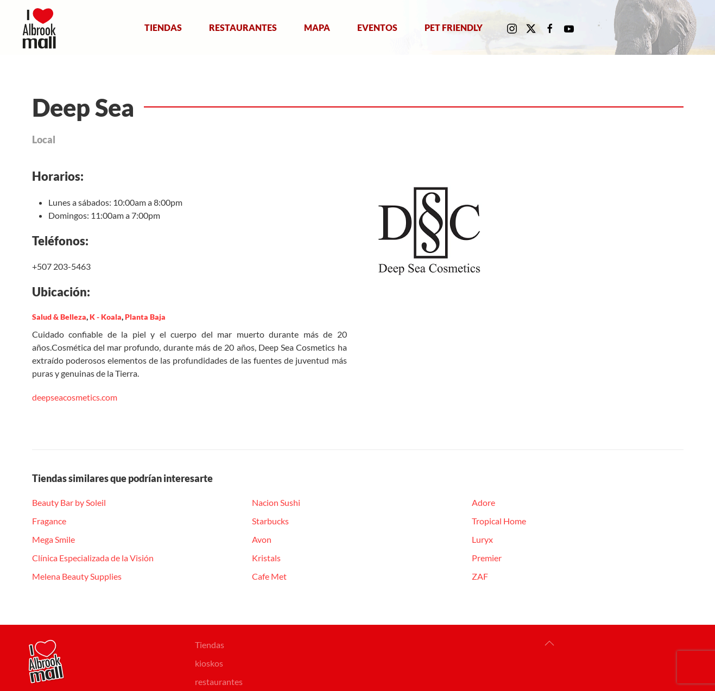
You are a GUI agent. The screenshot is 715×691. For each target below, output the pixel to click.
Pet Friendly (454, 27)
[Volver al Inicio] (41, 27)
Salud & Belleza (59, 316)
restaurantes (219, 681)
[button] (549, 643)
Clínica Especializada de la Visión (93, 558)
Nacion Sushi (276, 502)
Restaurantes (243, 27)
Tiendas (163, 27)
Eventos (377, 27)
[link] (74, 397)
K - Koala (106, 316)
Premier (487, 558)
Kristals (266, 558)
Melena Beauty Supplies (77, 576)
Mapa (317, 27)
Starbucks (270, 521)
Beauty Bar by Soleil (69, 502)
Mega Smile (53, 539)
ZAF (480, 576)
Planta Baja (145, 316)
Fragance (49, 521)
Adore (483, 502)
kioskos (209, 663)
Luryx (482, 539)
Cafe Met (269, 576)
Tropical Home (499, 521)
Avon (261, 539)
